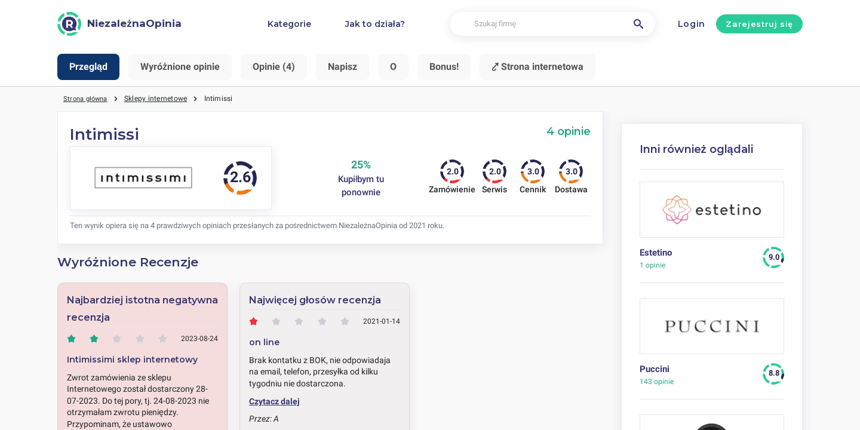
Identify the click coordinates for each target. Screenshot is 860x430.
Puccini (654, 369)
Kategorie (289, 24)
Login (692, 24)
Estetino (656, 252)
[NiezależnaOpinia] (119, 24)
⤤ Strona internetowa (537, 66)
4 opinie (568, 131)
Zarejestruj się (759, 24)
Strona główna (87, 98)
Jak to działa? (375, 24)
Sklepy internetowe (160, 98)
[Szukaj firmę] (552, 24)
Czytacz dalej (274, 401)
